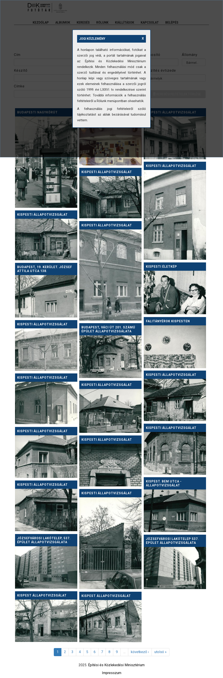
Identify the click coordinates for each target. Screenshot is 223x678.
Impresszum (111, 673)
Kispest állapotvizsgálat (42, 595)
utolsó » (160, 652)
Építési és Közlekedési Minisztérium (116, 665)
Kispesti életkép (161, 266)
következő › (140, 652)
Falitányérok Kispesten (168, 321)
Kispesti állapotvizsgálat (171, 166)
